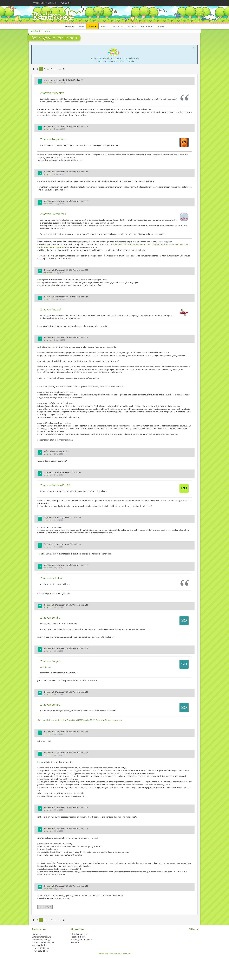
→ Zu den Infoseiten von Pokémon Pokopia (115, 61)
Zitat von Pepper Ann (53, 139)
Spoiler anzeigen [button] (45, 907)
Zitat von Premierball (53, 214)
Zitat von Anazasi (50, 309)
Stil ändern (193, 929)
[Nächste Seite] (64, 69)
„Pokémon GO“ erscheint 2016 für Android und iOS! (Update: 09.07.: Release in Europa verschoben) (79, 720)
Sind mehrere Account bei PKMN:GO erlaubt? (63, 80)
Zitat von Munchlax (52, 93)
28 (59, 69)
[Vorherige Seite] (33, 69)
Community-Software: (114, 953)
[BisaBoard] (114, 15)
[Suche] (66, 3)
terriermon (48, 83)
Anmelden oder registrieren (45, 2)
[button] (193, 48)
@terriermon (46, 667)
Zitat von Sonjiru (50, 617)
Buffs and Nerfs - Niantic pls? (56, 451)
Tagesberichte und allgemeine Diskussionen (62, 472)
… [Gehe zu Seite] (55, 69)
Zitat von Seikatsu (51, 578)
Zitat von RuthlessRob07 (55, 485)
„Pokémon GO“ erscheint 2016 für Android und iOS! (66, 126)
